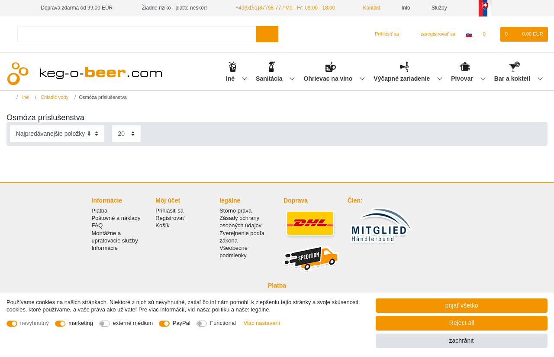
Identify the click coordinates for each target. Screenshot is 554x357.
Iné (231, 78)
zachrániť (461, 340)
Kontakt (368, 8)
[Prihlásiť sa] (383, 34)
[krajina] (469, 34)
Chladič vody (53, 97)
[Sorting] (57, 133)
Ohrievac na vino (329, 78)
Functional (223, 323)
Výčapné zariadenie (403, 78)
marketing (80, 323)
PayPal (181, 323)
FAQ (97, 225)
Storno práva (235, 210)
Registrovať (169, 218)
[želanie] (488, 34)
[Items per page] (126, 133)
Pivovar (462, 78)
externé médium (133, 323)
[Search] (267, 34)
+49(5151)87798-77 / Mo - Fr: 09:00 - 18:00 (285, 8)
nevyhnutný (34, 323)
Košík (162, 225)
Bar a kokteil (513, 78)
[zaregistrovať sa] (433, 34)
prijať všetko (461, 305)
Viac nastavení (262, 323)
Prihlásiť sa (169, 210)
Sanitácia (270, 78)
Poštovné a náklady (116, 218)
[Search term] (136, 34)
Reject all (461, 322)
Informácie (105, 248)
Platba (100, 210)
